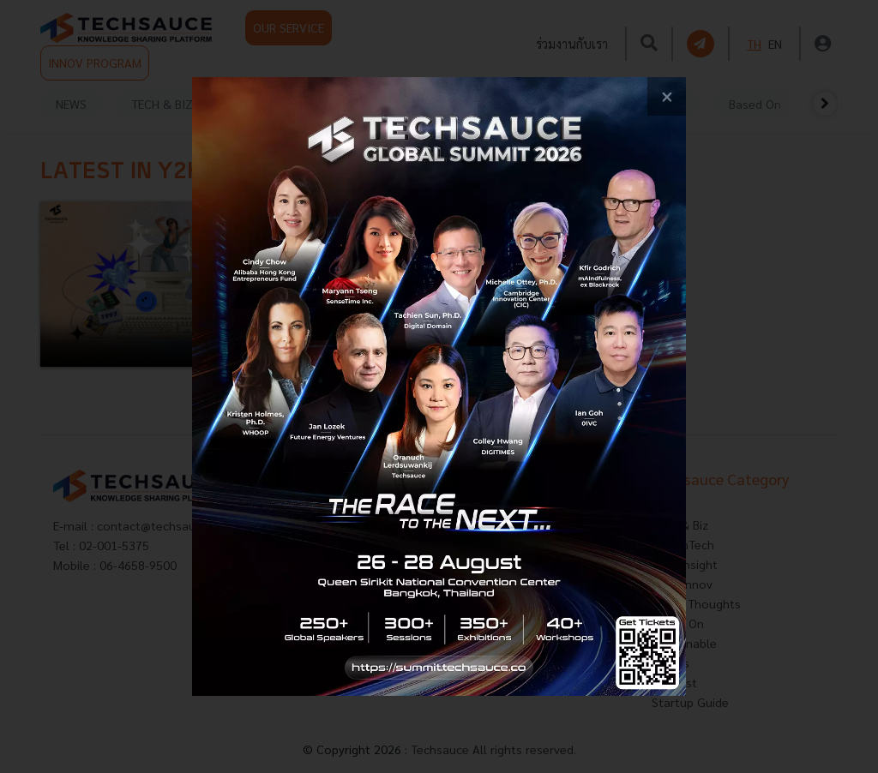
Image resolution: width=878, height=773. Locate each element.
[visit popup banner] (439, 386)
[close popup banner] (666, 96)
